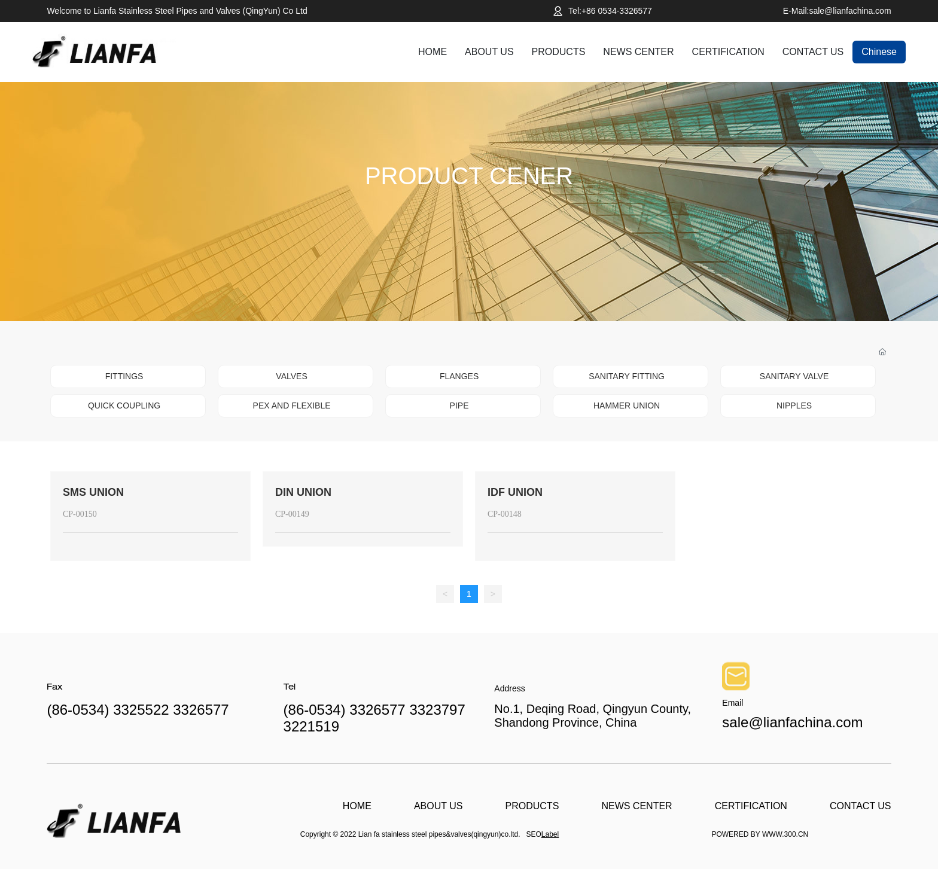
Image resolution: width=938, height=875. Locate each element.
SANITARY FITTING (627, 376)
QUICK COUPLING (124, 405)
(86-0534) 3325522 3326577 (138, 710)
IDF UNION (515, 492)
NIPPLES (794, 405)
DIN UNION (303, 492)
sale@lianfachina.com (792, 722)
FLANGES (459, 376)
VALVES (291, 376)
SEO (533, 834)
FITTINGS (124, 376)
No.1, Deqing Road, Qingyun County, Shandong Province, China (592, 715)
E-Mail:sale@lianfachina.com (837, 11)
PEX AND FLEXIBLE (292, 405)
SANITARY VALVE (794, 376)
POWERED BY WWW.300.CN (759, 834)
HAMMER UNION (626, 405)
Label (550, 834)
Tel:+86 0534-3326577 (610, 11)
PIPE (459, 405)
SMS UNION (93, 492)
